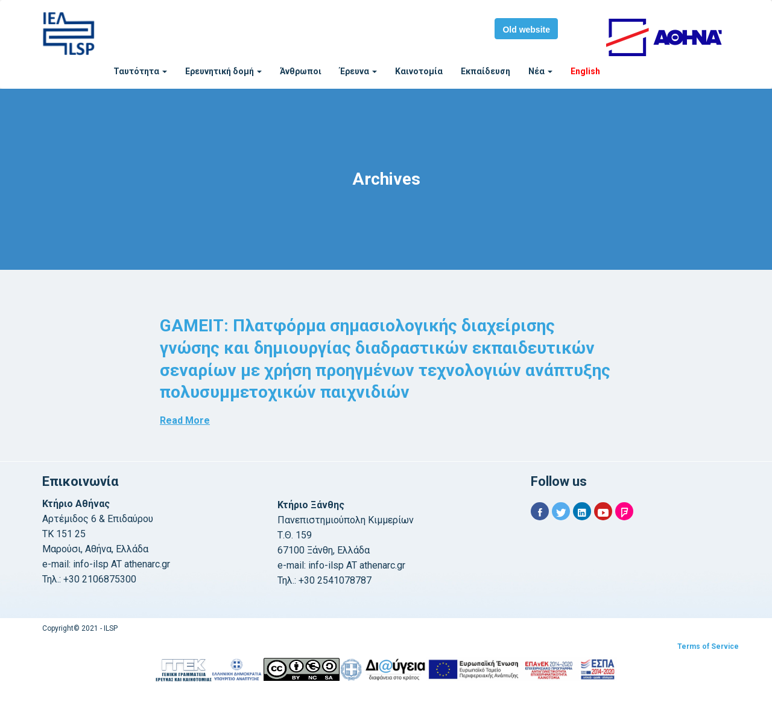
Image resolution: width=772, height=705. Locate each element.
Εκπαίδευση (485, 71)
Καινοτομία (419, 71)
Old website (526, 29)
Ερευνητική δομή (223, 71)
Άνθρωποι (300, 71)
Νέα (540, 71)
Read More (185, 420)
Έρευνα (358, 71)
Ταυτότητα (140, 71)
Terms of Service (708, 646)
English (585, 71)
